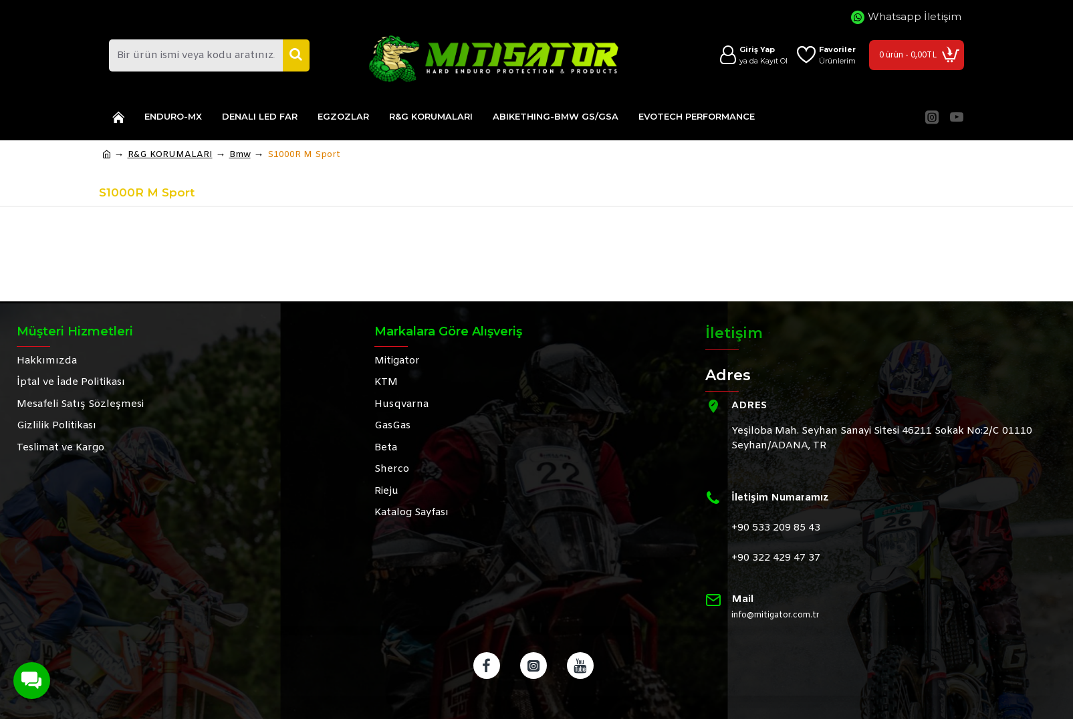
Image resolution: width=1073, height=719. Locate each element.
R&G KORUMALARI (170, 154)
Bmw (240, 154)
